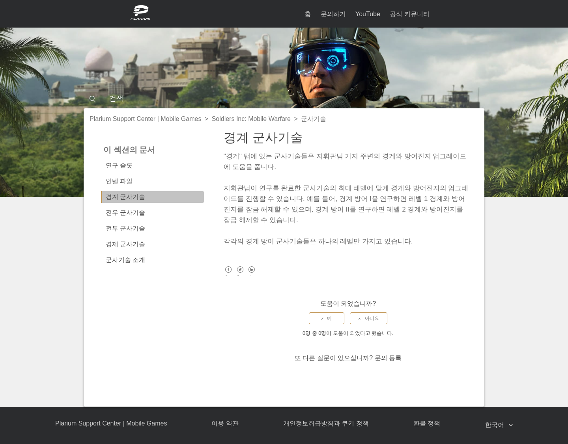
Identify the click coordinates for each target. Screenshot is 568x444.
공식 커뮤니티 (409, 14)
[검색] (284, 98)
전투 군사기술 (125, 228)
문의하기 (333, 14)
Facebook (229, 275)
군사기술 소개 (125, 259)
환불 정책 (426, 423)
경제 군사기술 (125, 244)
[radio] (326, 318)
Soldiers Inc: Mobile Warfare (251, 118)
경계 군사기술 (125, 196)
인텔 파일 (119, 181)
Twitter (240, 275)
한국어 (495, 425)
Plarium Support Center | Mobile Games (145, 118)
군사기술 (313, 118)
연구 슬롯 (119, 165)
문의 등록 (388, 358)
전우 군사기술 (125, 212)
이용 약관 (224, 423)
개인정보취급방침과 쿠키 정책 (326, 423)
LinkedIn (252, 275)
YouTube (367, 14)
